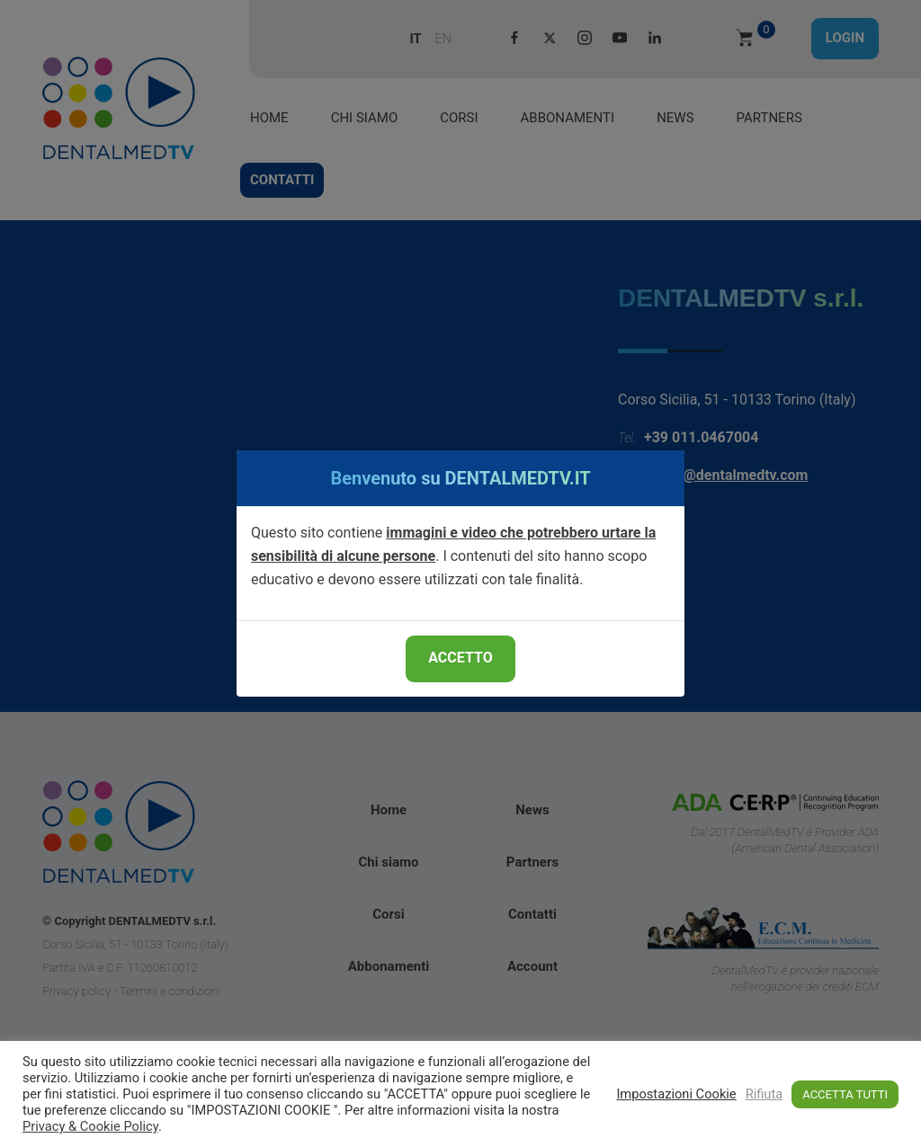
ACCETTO (460, 657)
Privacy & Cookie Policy (90, 1126)
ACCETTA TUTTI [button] (845, 1094)
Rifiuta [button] (764, 1094)
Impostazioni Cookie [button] (676, 1094)
